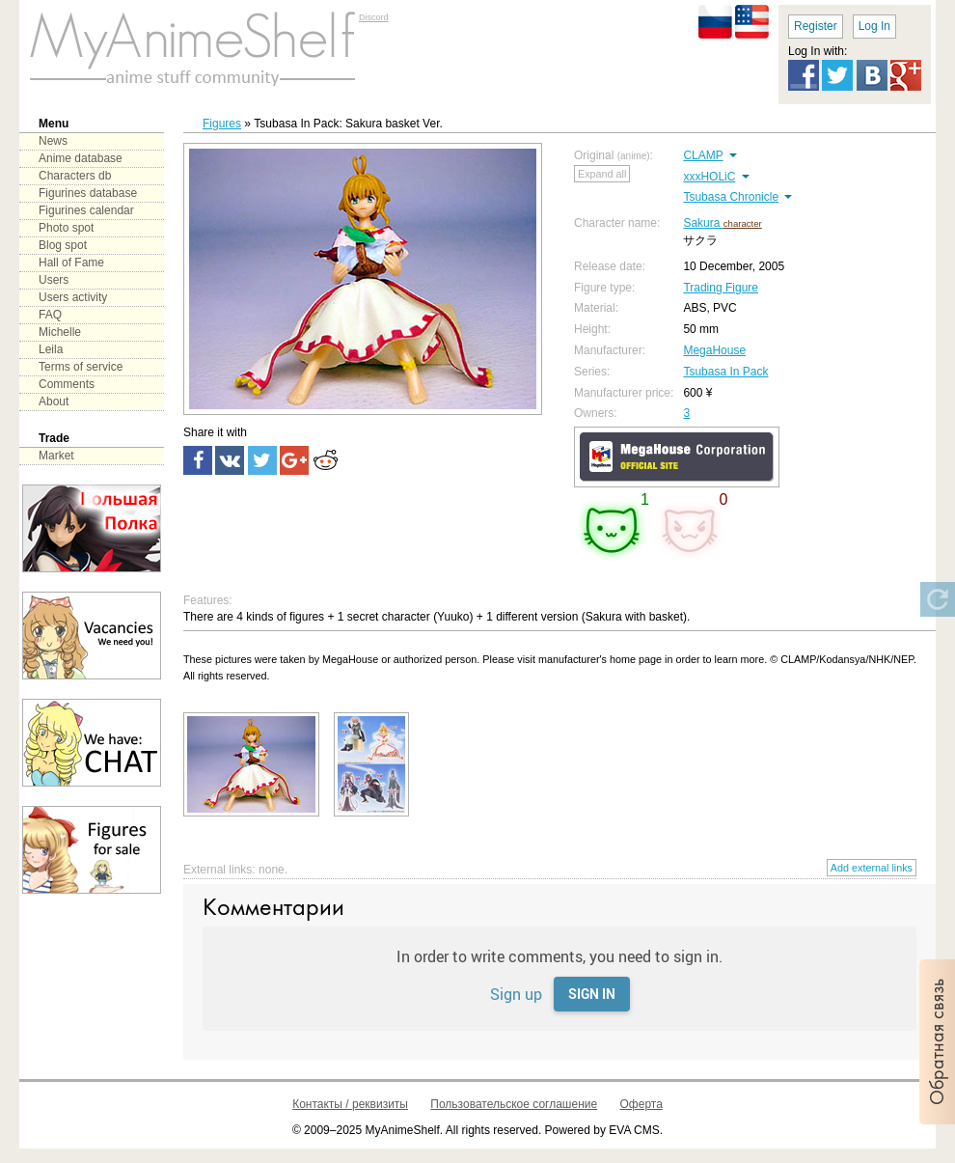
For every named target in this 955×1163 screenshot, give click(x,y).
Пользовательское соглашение (513, 1104)
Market (56, 455)
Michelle (60, 332)
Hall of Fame (71, 262)
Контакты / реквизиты (350, 1104)
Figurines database (88, 193)
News (53, 141)
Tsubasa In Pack (725, 371)
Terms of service (81, 367)
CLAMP (703, 155)
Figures (222, 123)
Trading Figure (720, 287)
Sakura (703, 223)
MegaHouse (714, 350)
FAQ (50, 314)
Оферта (641, 1104)
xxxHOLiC (709, 176)
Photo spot (66, 228)
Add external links (872, 867)
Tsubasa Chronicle (730, 197)
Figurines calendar (86, 210)
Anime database (81, 158)
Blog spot (63, 245)
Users (53, 280)
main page (193, 48)
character (742, 223)
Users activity (73, 297)
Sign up (516, 993)
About (53, 401)
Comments (67, 384)
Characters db (75, 175)
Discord (374, 17)
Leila (51, 349)
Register (815, 26)
